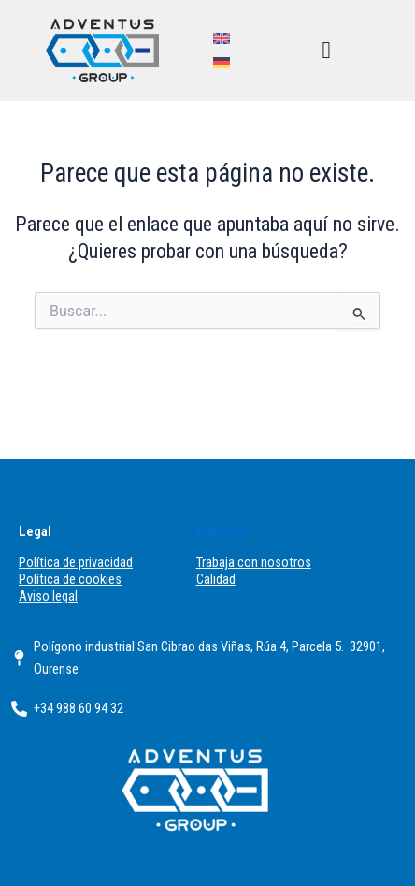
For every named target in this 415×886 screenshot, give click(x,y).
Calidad (216, 579)
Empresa (222, 531)
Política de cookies (70, 579)
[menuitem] (221, 38)
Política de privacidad (76, 562)
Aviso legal (48, 596)
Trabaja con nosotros (253, 562)
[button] (326, 51)
